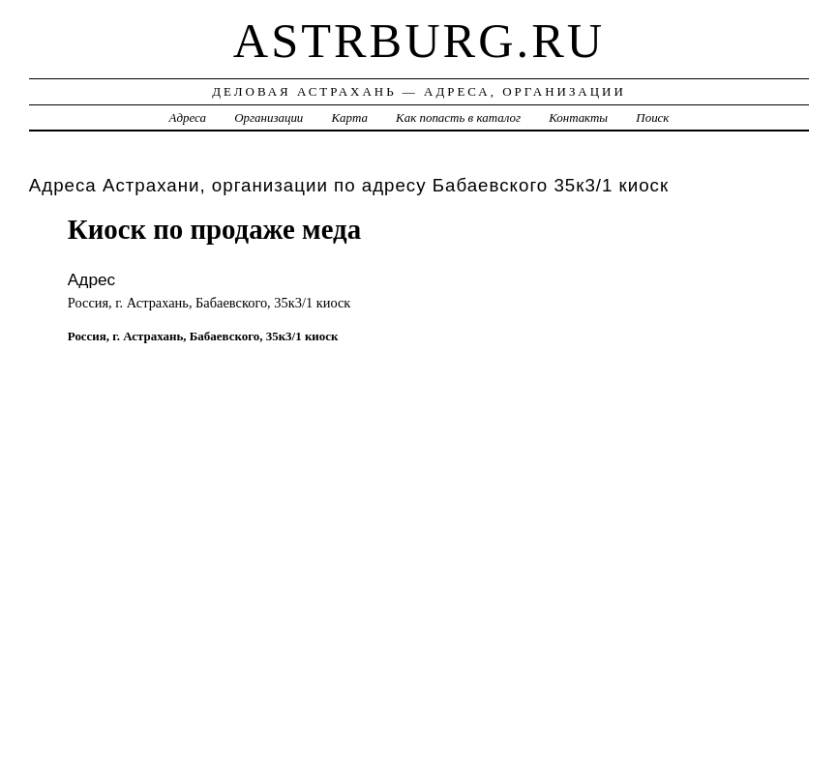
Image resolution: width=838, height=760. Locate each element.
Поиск (652, 117)
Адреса (187, 117)
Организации (268, 117)
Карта (350, 117)
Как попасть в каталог (458, 117)
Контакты (578, 117)
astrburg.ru (419, 41)
